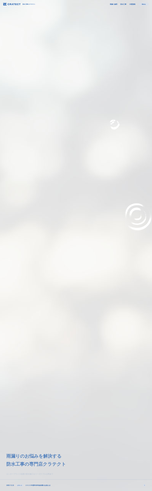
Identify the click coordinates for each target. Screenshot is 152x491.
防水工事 (123, 4)
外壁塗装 (132, 4)
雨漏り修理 (113, 4)
